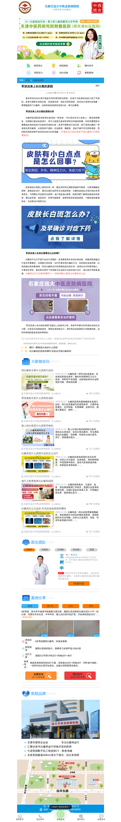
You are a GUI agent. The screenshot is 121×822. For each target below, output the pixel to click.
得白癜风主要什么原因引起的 (37, 370)
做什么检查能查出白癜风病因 (37, 481)
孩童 (30, 606)
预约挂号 (89, 65)
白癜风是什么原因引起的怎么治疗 (39, 453)
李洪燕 (76, 549)
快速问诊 (78, 583)
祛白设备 (63, 73)
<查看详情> (27, 617)
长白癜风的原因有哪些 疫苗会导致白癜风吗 (50, 351)
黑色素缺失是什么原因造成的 (37, 398)
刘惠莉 (45, 549)
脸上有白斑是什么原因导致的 (37, 425)
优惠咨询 (101, 817)
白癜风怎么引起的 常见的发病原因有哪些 (43, 508)
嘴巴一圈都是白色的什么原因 (43, 347)
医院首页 (20, 817)
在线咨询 (60, 815)
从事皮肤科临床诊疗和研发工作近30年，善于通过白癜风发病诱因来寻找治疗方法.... (81, 559)
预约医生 (81, 817)
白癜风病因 (38, 80)
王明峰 (60, 549)
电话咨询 (40, 817)
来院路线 (63, 65)
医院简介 (38, 65)
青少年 (50, 606)
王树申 (29, 549)
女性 (71, 606)
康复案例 (89, 73)
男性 (91, 606)
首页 (28, 80)
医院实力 (38, 73)
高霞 (92, 549)
